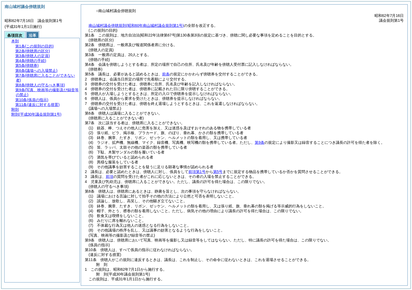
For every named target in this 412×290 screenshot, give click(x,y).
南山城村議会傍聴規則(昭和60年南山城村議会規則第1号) (136, 25)
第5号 (218, 172)
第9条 (259, 142)
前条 (166, 74)
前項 (109, 176)
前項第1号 (197, 172)
